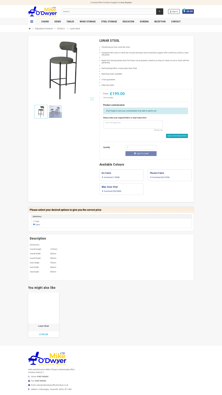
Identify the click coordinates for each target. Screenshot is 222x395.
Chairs (45, 21)
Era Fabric (106, 173)
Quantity (106, 147)
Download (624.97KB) (160, 177)
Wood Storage (88, 21)
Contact (176, 21)
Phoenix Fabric (157, 173)
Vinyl (37, 221)
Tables (70, 21)
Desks (58, 21)
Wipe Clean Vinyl (110, 187)
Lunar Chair (43, 326)
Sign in (174, 11)
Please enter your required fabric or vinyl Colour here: (125, 118)
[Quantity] (141, 147)
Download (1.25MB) (111, 177)
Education (128, 21)
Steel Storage (109, 21)
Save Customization (176, 136)
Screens (144, 21)
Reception (160, 21)
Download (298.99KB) (111, 191)
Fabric (37, 225)
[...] (42, 372)
